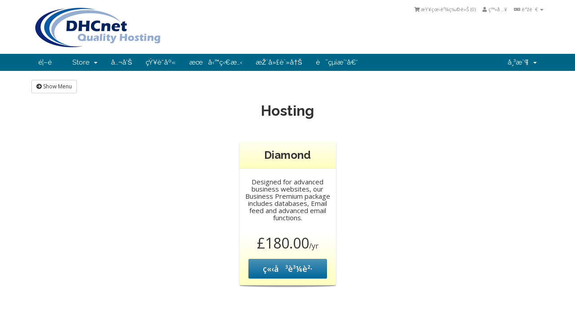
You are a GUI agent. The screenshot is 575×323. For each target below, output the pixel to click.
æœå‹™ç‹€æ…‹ (215, 62)
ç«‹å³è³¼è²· (287, 268)
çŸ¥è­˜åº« (161, 62)
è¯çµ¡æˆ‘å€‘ (337, 62)
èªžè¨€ (529, 9)
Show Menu (54, 86)
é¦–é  (48, 62)
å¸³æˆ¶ (522, 62)
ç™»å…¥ (494, 9)
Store (84, 62)
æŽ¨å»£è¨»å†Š (279, 62)
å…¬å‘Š (121, 62)
